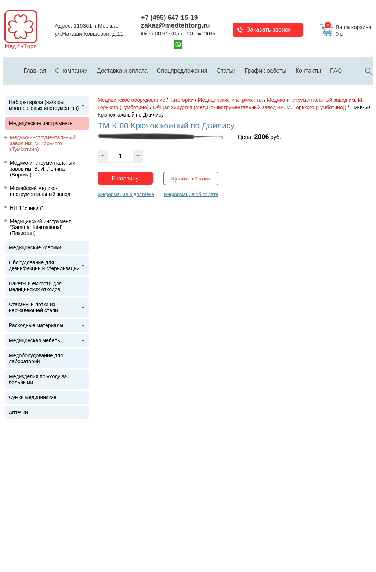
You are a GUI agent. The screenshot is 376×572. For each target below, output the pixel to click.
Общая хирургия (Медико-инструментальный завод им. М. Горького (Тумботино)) (249, 107)
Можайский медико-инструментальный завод (40, 191)
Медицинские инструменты (41, 123)
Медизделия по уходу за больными (38, 379)
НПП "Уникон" (26, 208)
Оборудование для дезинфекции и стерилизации (44, 265)
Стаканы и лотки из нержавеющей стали (33, 307)
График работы (265, 71)
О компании (71, 71)
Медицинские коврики (35, 247)
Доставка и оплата (122, 71)
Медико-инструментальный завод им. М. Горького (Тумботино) (42, 143)
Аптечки (18, 412)
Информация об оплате (191, 194)
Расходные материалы (36, 325)
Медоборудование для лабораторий (36, 358)
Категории (181, 100)
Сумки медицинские (33, 397)
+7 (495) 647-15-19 (169, 17)
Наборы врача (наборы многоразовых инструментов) (44, 105)
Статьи (226, 71)
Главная (35, 71)
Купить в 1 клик (191, 178)
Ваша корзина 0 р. (348, 30)
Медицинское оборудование (131, 100)
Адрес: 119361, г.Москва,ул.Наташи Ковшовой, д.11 (89, 29)
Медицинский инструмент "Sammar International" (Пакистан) (40, 227)
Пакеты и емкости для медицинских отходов (35, 286)
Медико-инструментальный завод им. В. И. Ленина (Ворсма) (42, 169)
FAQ (336, 71)
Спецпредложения (182, 71)
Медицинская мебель (34, 340)
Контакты (308, 71)
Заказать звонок (269, 29)
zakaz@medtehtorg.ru (175, 25)
